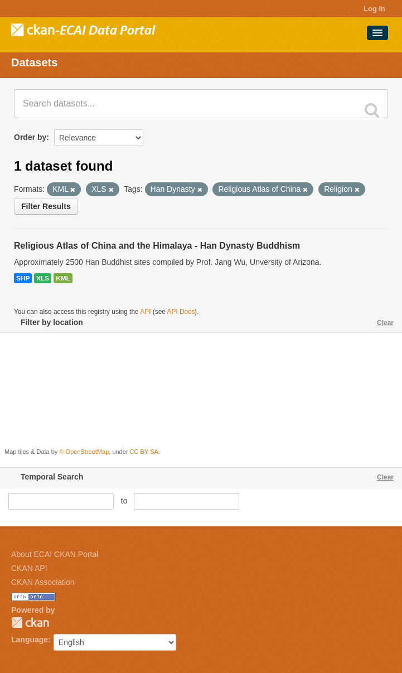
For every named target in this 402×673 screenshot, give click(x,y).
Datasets (34, 62)
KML (63, 278)
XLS (42, 278)
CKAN (30, 622)
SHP (23, 278)
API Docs (181, 312)
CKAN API (29, 568)
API (145, 312)
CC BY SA (144, 451)
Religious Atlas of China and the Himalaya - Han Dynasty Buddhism (157, 245)
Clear (385, 323)
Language (29, 639)
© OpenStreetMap (84, 451)
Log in (374, 8)
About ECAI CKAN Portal (54, 554)
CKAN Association (43, 582)
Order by (30, 137)
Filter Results (46, 206)
